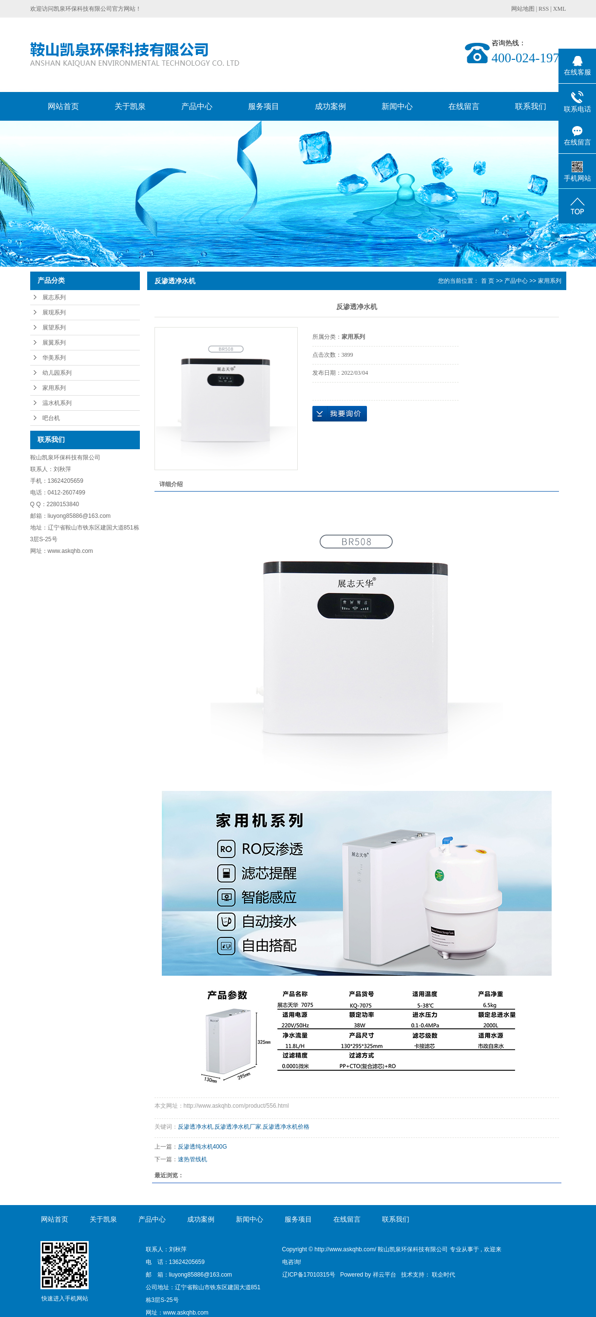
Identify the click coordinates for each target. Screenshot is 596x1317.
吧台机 (51, 418)
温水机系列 (57, 403)
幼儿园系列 (57, 372)
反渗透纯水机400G (202, 1146)
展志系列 (54, 297)
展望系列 (54, 327)
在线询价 (339, 413)
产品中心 (196, 106)
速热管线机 (192, 1159)
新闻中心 (397, 106)
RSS (543, 8)
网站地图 (523, 8)
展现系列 (54, 312)
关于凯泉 (130, 106)
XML (559, 8)
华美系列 (54, 357)
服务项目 (263, 106)
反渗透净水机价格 (286, 1126)
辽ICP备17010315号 (308, 1274)
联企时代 (443, 1274)
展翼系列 (54, 342)
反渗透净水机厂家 (237, 1126)
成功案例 (330, 106)
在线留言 (464, 106)
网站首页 (63, 106)
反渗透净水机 (195, 1126)
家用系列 (54, 387)
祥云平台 (384, 1274)
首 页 (487, 280)
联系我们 (530, 106)
